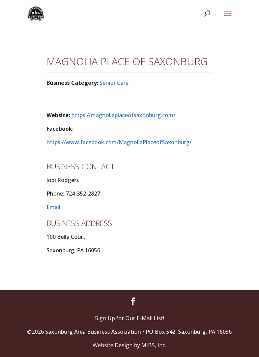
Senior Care (113, 82)
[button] (227, 17)
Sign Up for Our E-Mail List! (129, 318)
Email (53, 207)
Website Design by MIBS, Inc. (129, 345)
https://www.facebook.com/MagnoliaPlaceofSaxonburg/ (119, 142)
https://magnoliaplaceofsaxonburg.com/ (123, 115)
